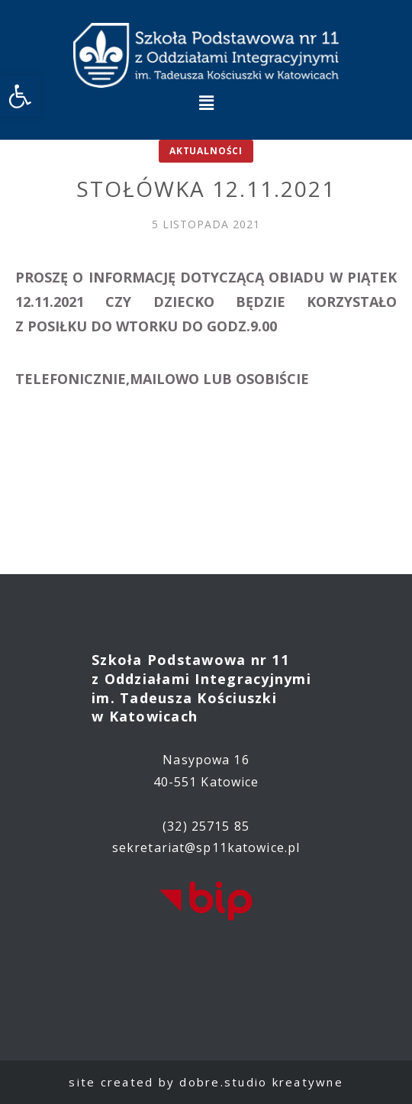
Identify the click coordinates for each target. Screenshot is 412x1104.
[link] (20, 96)
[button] (206, 102)
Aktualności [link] (206, 150)
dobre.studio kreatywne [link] (261, 1081)
